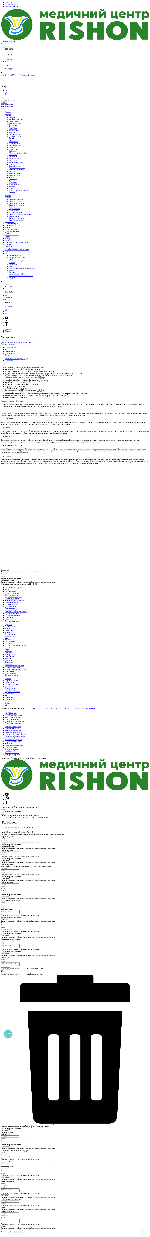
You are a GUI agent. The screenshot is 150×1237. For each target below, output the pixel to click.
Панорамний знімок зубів (14, 745)
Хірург (7, 589)
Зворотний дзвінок (11, 6)
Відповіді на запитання (13, 231)
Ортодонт (8, 625)
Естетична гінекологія (12, 667)
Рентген (12, 186)
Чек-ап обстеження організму (15, 645)
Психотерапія (14, 158)
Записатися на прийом (25, 342)
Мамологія (13, 149)
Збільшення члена (11, 675)
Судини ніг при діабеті (13, 742)
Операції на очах (15, 207)
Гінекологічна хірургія (13, 602)
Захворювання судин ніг (13, 740)
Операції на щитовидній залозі (20, 214)
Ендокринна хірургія (12, 755)
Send (3, 1229)
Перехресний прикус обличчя (15, 734)
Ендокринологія (14, 143)
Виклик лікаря (10, 688)
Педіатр (12, 171)
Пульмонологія (14, 145)
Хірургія (12, 117)
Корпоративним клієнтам (14, 248)
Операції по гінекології (17, 205)
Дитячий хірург (14, 166)
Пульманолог (9, 656)
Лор (6, 638)
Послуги (8, 114)
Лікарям (8, 244)
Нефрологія (13, 151)
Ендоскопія (13, 183)
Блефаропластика (11, 714)
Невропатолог (10, 628)
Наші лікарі (9, 617)
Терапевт (8, 640)
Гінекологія (13, 125)
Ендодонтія (9, 662)
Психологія (13, 155)
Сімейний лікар (10, 626)
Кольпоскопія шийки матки (14, 666)
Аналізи (12, 192)
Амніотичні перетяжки (13, 717)
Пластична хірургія (12, 610)
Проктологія (13, 140)
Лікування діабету (11, 680)
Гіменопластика (10, 673)
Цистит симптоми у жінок (14, 715)
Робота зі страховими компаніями (17, 250)
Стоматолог (9, 619)
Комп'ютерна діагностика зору (15, 736)
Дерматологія (14, 130)
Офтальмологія (14, 134)
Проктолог (8, 643)
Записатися (5, 860)
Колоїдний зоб (10, 751)
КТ (6, 705)
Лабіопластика (10, 671)
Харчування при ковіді (13, 753)
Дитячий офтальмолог (17, 168)
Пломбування (9, 623)
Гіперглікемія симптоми (13, 728)
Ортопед (8, 647)
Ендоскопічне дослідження (14, 721)
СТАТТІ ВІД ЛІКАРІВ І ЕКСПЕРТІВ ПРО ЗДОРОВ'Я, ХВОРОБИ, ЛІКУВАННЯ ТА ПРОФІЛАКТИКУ (60, 708)
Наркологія (13, 160)
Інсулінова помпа (11, 682)
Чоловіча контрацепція (13, 727)
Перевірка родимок (12, 690)
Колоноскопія (14, 184)
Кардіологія (13, 132)
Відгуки (8, 251)
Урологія (12, 127)
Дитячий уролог (14, 175)
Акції (7, 233)
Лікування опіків (11, 738)
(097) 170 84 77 (10, 4)
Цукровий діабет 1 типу (13, 732)
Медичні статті (10, 677)
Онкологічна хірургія (16, 203)
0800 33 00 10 (9, 2)
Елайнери (8, 725)
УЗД (10, 181)
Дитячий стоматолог (12, 621)
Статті (7, 240)
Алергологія (13, 142)
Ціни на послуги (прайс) (13, 587)
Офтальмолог (9, 636)
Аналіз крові (13, 179)
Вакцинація (13, 147)
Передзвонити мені (9, 342)
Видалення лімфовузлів (13, 597)
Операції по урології (16, 201)
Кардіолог (8, 660)
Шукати (4, 102)
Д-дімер (8, 712)
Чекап (7, 194)
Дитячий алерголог (16, 173)
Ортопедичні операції (16, 220)
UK (6, 90)
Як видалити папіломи (13, 730)
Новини (7, 237)
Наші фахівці (9, 238)
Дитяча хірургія (14, 216)
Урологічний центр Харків (14, 600)
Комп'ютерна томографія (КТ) (19, 190)
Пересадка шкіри (11, 747)
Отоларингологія (15, 136)
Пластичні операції (16, 212)
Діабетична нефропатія (13, 719)
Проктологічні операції (17, 218)
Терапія (11, 138)
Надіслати (5, 919)
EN (6, 94)
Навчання (8, 246)
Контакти (8, 227)
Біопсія (11, 188)
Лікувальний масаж (16, 162)
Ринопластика (14, 211)
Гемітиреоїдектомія (12, 599)
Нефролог (8, 651)
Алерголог (8, 653)
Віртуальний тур (11, 229)
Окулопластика (14, 209)
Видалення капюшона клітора (15, 669)
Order (3, 1210)
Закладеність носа (11, 749)
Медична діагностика (12, 692)
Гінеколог (8, 664)
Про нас (8, 112)
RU (6, 92)
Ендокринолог (10, 654)
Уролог (7, 632)
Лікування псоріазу (16, 119)
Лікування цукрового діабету (19, 153)
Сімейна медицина (15, 123)
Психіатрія (13, 157)
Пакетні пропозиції (12, 235)
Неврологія (13, 129)
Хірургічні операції (16, 199)
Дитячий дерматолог (16, 170)
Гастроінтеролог (11, 641)
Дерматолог (9, 630)
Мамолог (8, 658)
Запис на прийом (7, 104)
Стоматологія (14, 121)
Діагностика (9, 225)
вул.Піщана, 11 (10, 69)
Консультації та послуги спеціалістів (18, 242)
